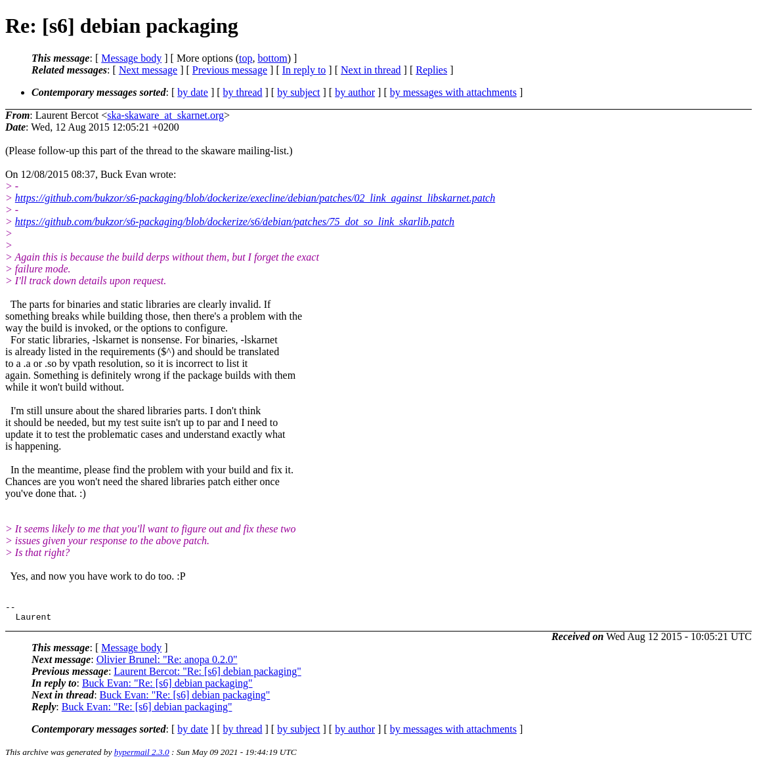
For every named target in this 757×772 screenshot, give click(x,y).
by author (355, 92)
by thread (243, 92)
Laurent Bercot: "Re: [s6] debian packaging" (207, 675)
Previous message (229, 69)
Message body (131, 58)
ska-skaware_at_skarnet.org (165, 115)
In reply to (304, 69)
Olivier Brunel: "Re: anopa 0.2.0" (167, 663)
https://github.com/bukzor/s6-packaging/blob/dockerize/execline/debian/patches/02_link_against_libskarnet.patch (255, 198)
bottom (272, 58)
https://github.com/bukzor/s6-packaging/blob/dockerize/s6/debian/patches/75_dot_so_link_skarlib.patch (234, 221)
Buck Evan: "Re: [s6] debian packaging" (167, 687)
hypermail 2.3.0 (141, 756)
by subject (298, 92)
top (245, 58)
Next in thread (371, 69)
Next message (148, 69)
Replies (431, 69)
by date (192, 92)
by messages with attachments (453, 92)
